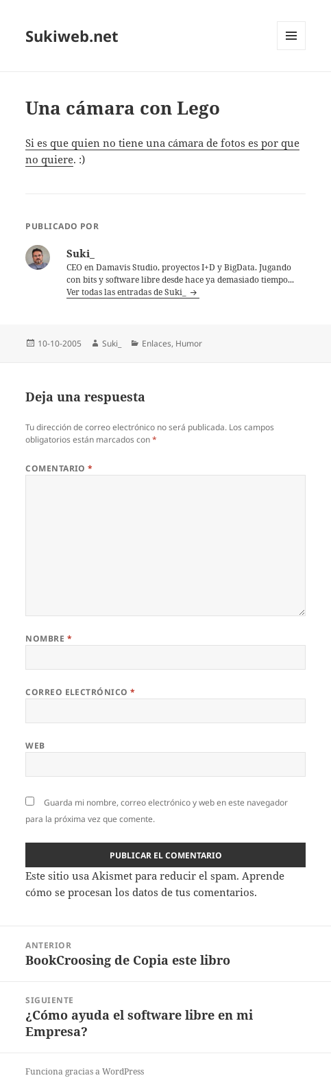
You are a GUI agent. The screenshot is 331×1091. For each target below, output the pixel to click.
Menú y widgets (292, 49)
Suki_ (111, 343)
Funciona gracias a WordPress (84, 1071)
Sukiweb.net (72, 35)
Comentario (59, 468)
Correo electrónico (80, 692)
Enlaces (156, 343)
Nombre (48, 638)
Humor (188, 343)
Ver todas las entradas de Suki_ (127, 292)
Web (35, 745)
